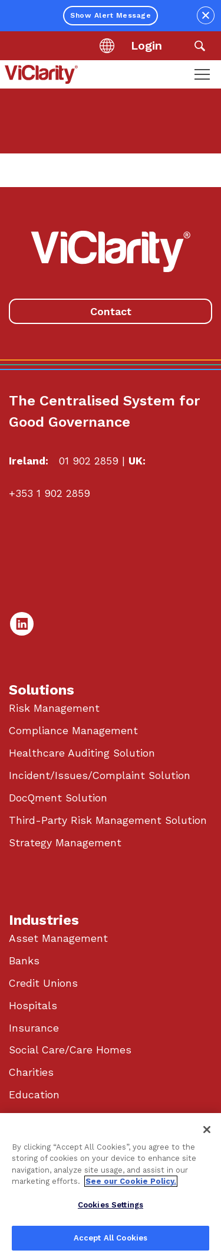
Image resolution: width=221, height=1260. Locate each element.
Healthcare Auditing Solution (82, 753)
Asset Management (58, 938)
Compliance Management (73, 731)
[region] (110, 1186)
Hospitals (33, 1006)
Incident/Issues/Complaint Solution (99, 775)
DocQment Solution (58, 798)
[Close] (207, 1130)
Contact (110, 311)
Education (34, 1095)
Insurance (34, 1028)
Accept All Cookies (110, 1237)
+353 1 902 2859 (49, 493)
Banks (24, 961)
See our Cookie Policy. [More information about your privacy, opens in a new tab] (130, 1181)
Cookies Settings (110, 1204)
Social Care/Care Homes (70, 1050)
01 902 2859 (88, 461)
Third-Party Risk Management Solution (108, 820)
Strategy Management (65, 843)
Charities (31, 1072)
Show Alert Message (110, 15)
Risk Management (54, 708)
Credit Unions (43, 983)
